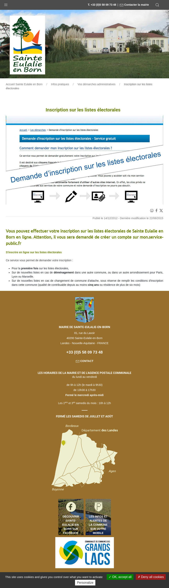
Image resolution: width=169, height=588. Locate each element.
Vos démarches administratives (96, 84)
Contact (84, 361)
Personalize (85, 582)
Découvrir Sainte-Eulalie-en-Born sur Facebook (71, 525)
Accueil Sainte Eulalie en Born (24, 84)
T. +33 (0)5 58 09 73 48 (102, 4)
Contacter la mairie (134, 4)
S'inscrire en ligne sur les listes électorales (34, 252)
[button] (6, 4)
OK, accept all (120, 577)
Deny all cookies (151, 577)
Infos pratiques (60, 84)
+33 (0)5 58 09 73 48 (84, 352)
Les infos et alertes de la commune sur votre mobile (98, 525)
